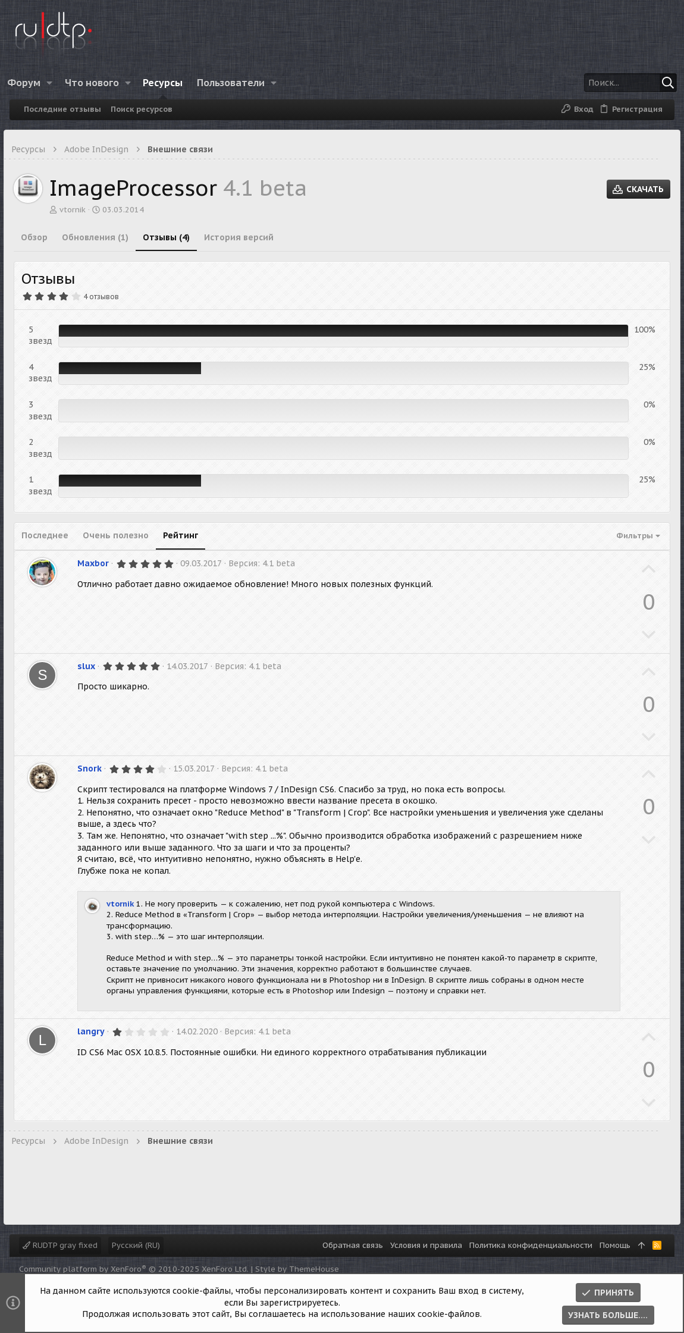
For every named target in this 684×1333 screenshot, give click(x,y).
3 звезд (46, 410)
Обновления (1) (101, 237)
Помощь (615, 1245)
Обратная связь (352, 1245)
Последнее (50, 535)
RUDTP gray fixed (60, 1245)
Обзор (40, 237)
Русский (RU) (136, 1245)
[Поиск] (593, 83)
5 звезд (46, 335)
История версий (245, 237)
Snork (95, 768)
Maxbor (99, 563)
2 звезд (46, 448)
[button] (59, 82)
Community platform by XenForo (134, 1269)
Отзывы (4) (172, 237)
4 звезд (46, 373)
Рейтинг (186, 535)
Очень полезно (122, 535)
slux (92, 666)
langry (97, 1031)
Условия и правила (426, 1245)
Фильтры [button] (628, 536)
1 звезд (46, 485)
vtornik (78, 210)
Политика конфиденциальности (530, 1245)
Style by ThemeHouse (297, 1269)
